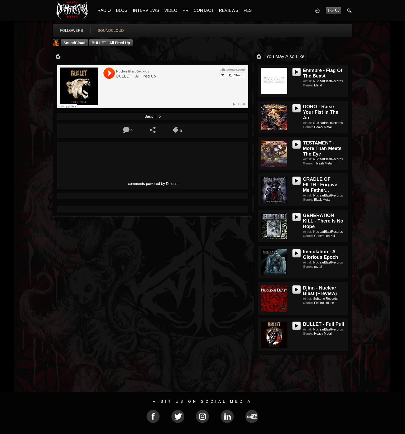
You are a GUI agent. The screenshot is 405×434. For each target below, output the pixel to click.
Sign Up (333, 10)
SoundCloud (74, 43)
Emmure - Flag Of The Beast (322, 73)
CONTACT (204, 10)
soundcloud (111, 30)
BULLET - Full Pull (323, 324)
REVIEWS (228, 10)
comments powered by (152, 184)
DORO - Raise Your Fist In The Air (320, 112)
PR (185, 10)
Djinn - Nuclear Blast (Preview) (320, 290)
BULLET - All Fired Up (111, 43)
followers (71, 30)
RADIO (104, 10)
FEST (248, 10)
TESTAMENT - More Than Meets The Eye (322, 148)
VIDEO (170, 10)
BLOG (122, 10)
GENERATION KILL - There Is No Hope (323, 221)
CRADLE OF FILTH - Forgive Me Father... (320, 185)
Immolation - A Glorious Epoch (320, 254)
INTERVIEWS (146, 10)
